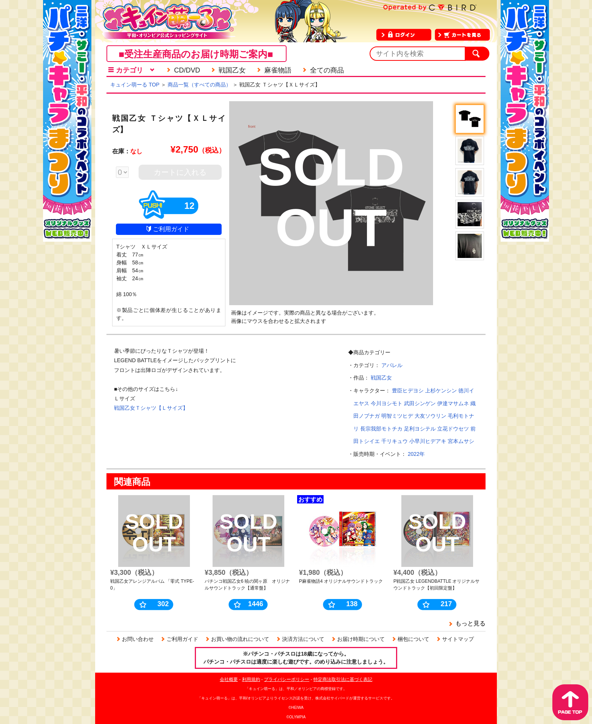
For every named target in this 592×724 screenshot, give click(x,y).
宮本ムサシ (461, 441)
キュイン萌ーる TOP (134, 85)
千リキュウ (394, 441)
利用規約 (251, 679)
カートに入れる (180, 172)
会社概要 (229, 679)
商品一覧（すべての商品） (199, 85)
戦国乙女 (381, 378)
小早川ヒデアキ (427, 441)
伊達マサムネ (453, 403)
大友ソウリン (430, 416)
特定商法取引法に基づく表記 (342, 679)
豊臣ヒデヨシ (408, 390)
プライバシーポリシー (286, 679)
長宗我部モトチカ (381, 429)
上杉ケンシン (441, 390)
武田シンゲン (420, 403)
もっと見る (470, 623)
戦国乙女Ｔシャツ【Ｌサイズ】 (151, 408)
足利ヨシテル (420, 429)
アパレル (391, 365)
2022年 (416, 454)
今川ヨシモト (386, 403)
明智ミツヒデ (397, 416)
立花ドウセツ (453, 429)
